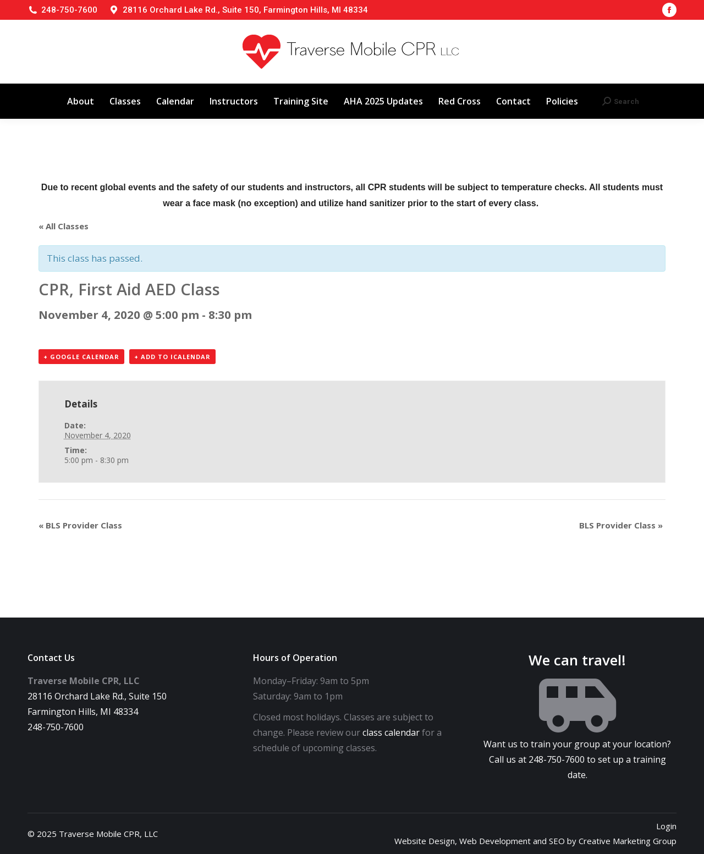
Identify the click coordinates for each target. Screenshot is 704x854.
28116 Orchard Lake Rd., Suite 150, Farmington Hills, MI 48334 (245, 10)
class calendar (391, 732)
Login (666, 825)
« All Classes (63, 226)
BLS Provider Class (80, 525)
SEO (557, 840)
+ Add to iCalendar (172, 356)
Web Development (495, 840)
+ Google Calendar (81, 356)
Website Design (424, 840)
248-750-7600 (69, 10)
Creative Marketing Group (627, 840)
